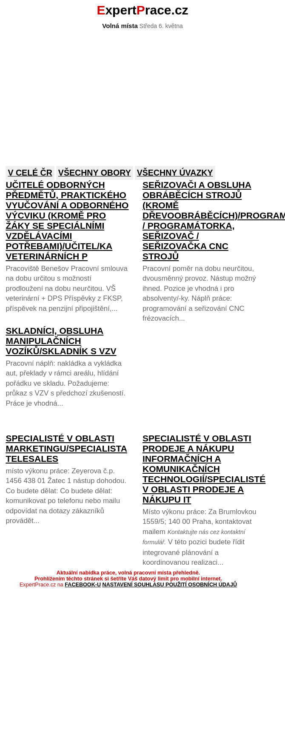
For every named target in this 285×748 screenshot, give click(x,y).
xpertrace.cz (142, 10)
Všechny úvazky (175, 172)
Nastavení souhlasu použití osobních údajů (170, 585)
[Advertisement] (116, 92)
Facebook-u (83, 585)
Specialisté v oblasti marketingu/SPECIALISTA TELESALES (66, 448)
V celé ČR (30, 172)
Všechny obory (94, 172)
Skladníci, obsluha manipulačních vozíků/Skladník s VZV (61, 341)
